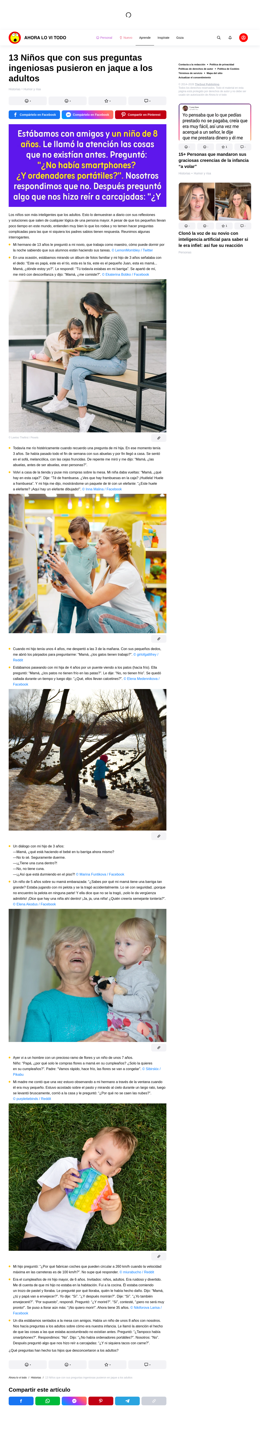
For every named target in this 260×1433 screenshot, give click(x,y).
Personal (104, 37)
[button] (187, 146)
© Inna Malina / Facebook (102, 489)
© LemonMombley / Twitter (132, 250)
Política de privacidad (222, 64)
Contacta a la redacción (192, 64)
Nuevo (125, 37)
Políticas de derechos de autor (196, 69)
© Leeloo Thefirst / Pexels (23, 437)
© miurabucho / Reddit (137, 1272)
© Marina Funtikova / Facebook (100, 874)
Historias (184, 173)
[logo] (37, 37)
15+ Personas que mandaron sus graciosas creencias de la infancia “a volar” (214, 160)
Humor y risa (202, 173)
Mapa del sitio (215, 73)
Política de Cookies (228, 69)
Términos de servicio (190, 73)
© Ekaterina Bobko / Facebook (125, 274)
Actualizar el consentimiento (195, 77)
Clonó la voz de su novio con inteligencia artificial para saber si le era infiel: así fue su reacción (213, 239)
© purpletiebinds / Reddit (32, 1099)
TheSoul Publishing (207, 84)
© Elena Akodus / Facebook (34, 904)
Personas (185, 252)
